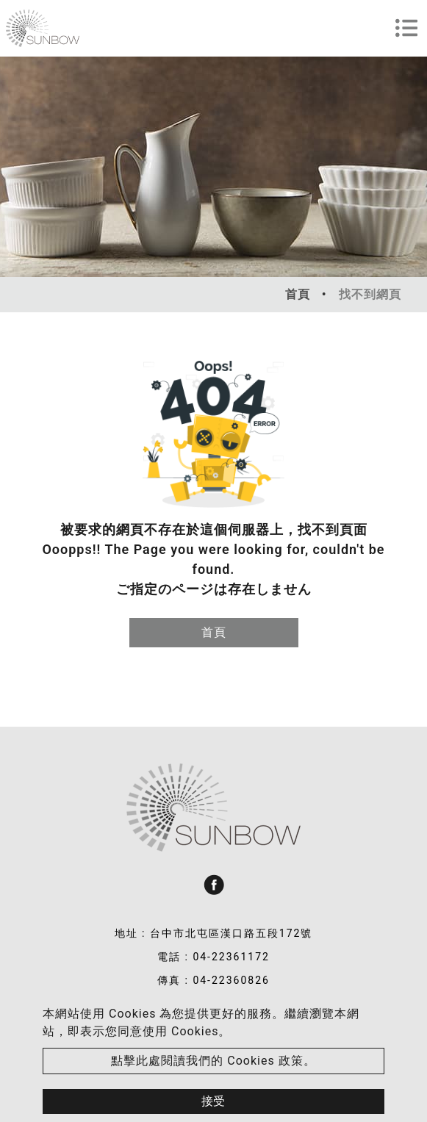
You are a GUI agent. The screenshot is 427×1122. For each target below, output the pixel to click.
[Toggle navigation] (406, 28)
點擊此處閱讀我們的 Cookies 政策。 (213, 1061)
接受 (213, 1101)
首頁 (297, 294)
